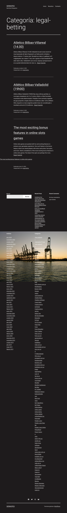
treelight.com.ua (39, 456)
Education (37, 318)
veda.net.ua (38, 463)
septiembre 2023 (11, 244)
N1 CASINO (38, 389)
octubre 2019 (10, 342)
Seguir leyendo (41, 63)
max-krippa (38, 380)
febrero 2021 (10, 309)
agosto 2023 (10, 246)
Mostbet (37, 382)
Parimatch (37, 418)
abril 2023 (9, 255)
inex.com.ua (38, 349)
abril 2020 (9, 329)
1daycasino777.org (40, 242)
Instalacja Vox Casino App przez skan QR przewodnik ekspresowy (40, 199)
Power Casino (38, 432)
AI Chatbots (38, 253)
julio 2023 (9, 248)
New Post (37, 398)
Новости (37, 470)
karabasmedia (38, 360)
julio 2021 (9, 302)
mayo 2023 (9, 253)
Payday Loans (38, 421)
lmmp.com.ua (38, 378)
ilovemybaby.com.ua (40, 347)
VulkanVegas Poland (40, 465)
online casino (38, 409)
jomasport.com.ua (39, 358)
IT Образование (39, 353)
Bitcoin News (38, 277)
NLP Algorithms (39, 403)
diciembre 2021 (11, 291)
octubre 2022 (10, 268)
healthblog (37, 342)
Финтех (37, 481)
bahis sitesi (38, 273)
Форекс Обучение (39, 485)
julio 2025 (9, 237)
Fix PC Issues (38, 322)
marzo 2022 (10, 284)
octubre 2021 (10, 295)
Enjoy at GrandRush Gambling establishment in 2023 (40, 211)
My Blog (37, 387)
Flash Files (37, 324)
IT (35, 351)
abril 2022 (9, 282)
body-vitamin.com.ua (40, 284)
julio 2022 (9, 275)
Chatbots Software (39, 300)
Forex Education (39, 329)
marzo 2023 (10, 257)
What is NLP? (38, 467)
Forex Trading (38, 331)
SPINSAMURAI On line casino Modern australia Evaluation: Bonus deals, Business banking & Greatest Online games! (40, 223)
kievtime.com (38, 362)
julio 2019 (9, 344)
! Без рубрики (38, 237)
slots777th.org (38, 438)
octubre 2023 (10, 242)
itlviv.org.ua (38, 356)
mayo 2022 (9, 280)
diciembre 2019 (11, 338)
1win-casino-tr (38, 244)
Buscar (8, 193)
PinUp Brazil (38, 429)
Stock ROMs (38, 454)
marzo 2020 (10, 331)
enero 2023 (9, 262)
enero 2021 (9, 311)
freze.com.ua (38, 333)
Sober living (38, 443)
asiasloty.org (38, 262)
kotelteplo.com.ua (39, 367)
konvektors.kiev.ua (39, 365)
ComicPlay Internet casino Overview (40, 215)
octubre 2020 (10, 318)
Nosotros (50, 6)
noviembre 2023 (11, 239)
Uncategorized (38, 459)
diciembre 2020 (11, 313)
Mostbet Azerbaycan (40, 385)
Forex (36, 327)
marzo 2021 (10, 306)
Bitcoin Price (38, 280)
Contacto (57, 6)
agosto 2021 (10, 300)
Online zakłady (38, 414)
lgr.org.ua (37, 376)
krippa (36, 369)
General (37, 340)
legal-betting (26, 70)
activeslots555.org (39, 248)
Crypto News (38, 302)
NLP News (37, 405)
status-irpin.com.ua (40, 452)
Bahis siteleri (38, 271)
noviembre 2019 (11, 340)
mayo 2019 (9, 347)
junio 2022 (9, 277)
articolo (37, 260)
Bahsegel (37, 275)
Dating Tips (38, 313)
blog (36, 282)
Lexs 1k (37, 374)
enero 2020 (9, 336)
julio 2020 (9, 322)
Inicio (44, 6)
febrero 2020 (10, 333)
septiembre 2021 (11, 298)
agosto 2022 (10, 273)
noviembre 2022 (11, 266)
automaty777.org (39, 264)
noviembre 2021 (11, 293)
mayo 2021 (9, 304)
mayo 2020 (9, 327)
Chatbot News (38, 298)
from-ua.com (38, 336)
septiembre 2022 (11, 271)
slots (36, 436)
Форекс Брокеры (39, 483)
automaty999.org (39, 266)
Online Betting (38, 407)
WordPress (57, 506)
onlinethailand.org (39, 416)
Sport (36, 450)
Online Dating (38, 412)
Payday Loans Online (40, 427)
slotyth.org (37, 441)
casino (36, 293)
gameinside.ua (38, 338)
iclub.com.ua (38, 344)
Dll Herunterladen (39, 315)
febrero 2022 (10, 286)
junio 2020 (9, 324)
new (36, 396)
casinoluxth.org (39, 295)
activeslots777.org (39, 251)
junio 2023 (9, 251)
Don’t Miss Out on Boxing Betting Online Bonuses (40, 205)
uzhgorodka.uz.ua (39, 461)
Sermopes (11, 6)
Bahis (36, 268)
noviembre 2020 (11, 315)
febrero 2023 (10, 260)
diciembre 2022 (11, 264)
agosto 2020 (10, 320)
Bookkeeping (38, 286)
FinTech (37, 320)
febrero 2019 (10, 349)
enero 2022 (9, 289)
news (36, 400)
